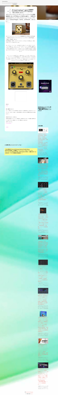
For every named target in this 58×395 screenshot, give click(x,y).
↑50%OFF (10, 11)
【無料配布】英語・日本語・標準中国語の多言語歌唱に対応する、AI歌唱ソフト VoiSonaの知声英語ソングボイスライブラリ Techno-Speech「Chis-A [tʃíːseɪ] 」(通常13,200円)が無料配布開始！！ (43, 169)
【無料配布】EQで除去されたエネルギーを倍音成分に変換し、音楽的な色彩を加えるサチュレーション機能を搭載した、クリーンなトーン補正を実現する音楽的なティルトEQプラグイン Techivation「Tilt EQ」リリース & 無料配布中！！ (43, 221)
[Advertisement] (20, 137)
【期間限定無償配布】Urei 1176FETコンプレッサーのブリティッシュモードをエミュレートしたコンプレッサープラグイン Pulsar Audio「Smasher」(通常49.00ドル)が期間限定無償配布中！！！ (43, 350)
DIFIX (7, 105)
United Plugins (8, 123)
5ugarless (31, 393)
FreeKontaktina (6, 1)
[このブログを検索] (53, 3)
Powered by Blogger (29, 392)
